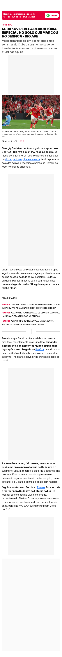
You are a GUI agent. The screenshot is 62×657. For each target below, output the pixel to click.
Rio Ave (41, 487)
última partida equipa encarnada (22, 159)
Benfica (39, 349)
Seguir (51, 15)
